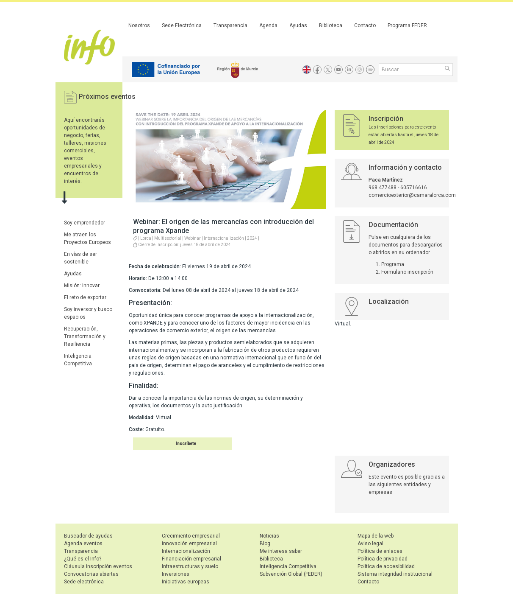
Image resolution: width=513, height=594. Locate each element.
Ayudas (298, 25)
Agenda (268, 25)
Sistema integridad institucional (395, 574)
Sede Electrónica (182, 25)
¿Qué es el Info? (82, 559)
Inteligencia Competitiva (288, 566)
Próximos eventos (107, 96)
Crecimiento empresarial (191, 536)
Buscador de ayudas (88, 536)
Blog (265, 543)
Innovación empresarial (189, 543)
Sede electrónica (84, 582)
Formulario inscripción (407, 272)
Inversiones (175, 574)
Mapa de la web (376, 536)
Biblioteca (330, 25)
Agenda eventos (83, 543)
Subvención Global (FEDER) (291, 574)
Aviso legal (370, 543)
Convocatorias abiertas (91, 574)
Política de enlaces (380, 551)
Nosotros (139, 25)
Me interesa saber (281, 551)
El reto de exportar (85, 297)
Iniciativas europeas (185, 582)
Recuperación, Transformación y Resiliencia (84, 336)
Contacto (365, 25)
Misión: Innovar (82, 286)
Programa (392, 264)
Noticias (269, 536)
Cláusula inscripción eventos (98, 566)
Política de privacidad (383, 559)
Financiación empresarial (191, 559)
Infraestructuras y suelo (190, 566)
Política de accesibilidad (386, 566)
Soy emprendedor (84, 223)
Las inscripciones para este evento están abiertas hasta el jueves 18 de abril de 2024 (403, 135)
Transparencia (230, 25)
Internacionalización (186, 551)
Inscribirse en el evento (172, 443)
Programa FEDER (407, 25)
